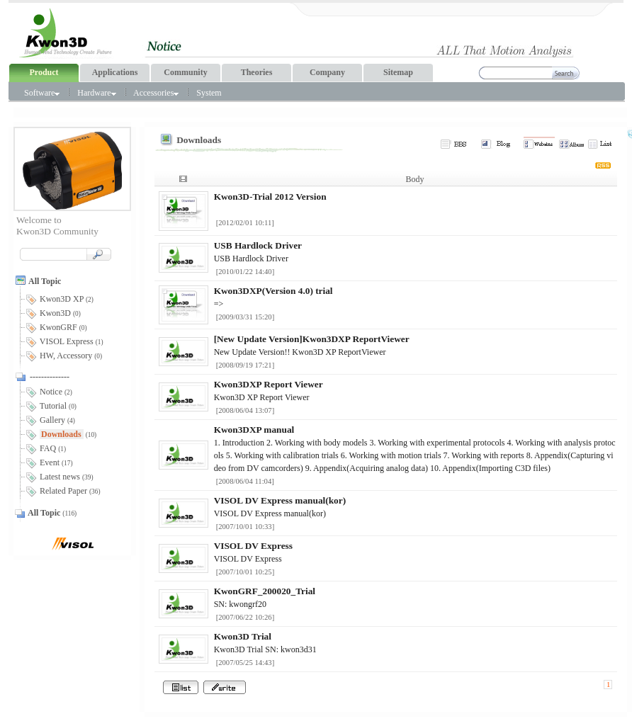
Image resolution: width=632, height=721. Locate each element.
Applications (115, 72)
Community (185, 72)
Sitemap (398, 72)
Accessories (156, 93)
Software (42, 93)
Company (327, 72)
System (208, 93)
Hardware (96, 93)
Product (43, 72)
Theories (257, 72)
